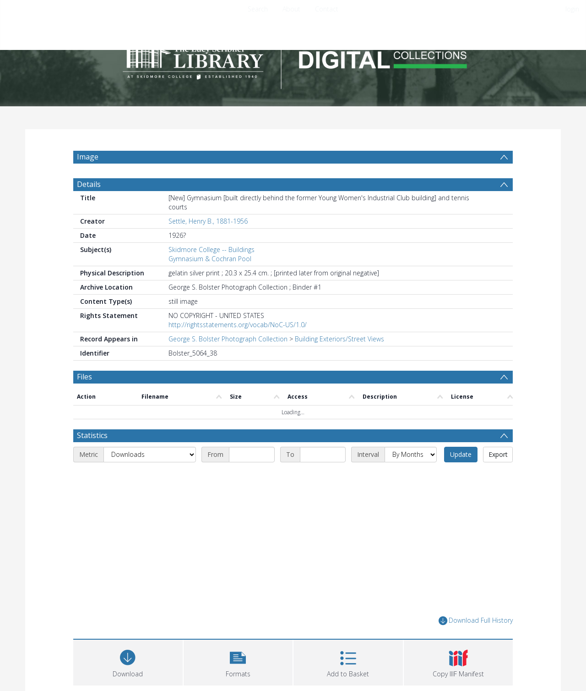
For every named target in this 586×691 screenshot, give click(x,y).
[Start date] (252, 454)
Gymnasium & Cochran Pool (209, 258)
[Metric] (149, 454)
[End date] (323, 454)
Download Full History (476, 620)
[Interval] (411, 454)
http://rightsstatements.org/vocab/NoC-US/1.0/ (237, 324)
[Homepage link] (293, 58)
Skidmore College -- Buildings (211, 249)
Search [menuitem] (258, 9)
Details (89, 184)
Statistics (92, 435)
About (291, 9)
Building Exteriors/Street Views (339, 339)
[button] (238, 661)
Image (87, 157)
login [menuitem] (572, 9)
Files (84, 377)
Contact (326, 9)
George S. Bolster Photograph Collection (228, 339)
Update (461, 454)
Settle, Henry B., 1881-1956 (208, 221)
